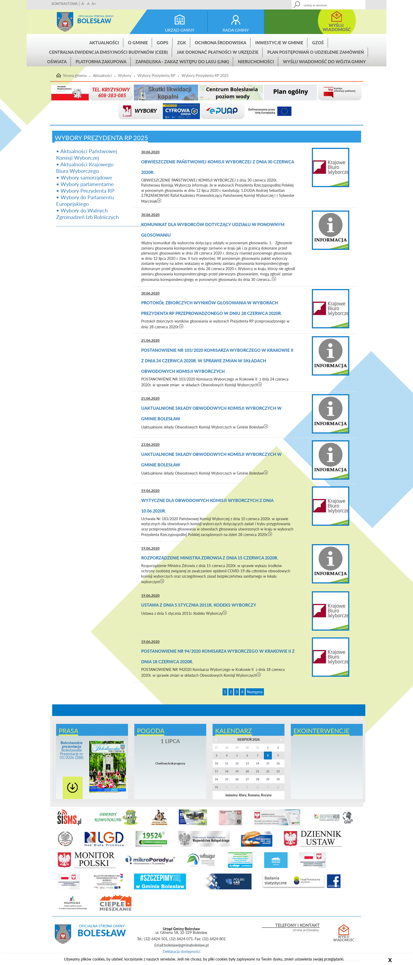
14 (257, 763)
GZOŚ (318, 42)
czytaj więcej (159, 200)
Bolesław (94, 21)
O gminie (138, 42)
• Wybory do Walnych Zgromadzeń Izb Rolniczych (87, 213)
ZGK (181, 42)
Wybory (124, 75)
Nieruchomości (256, 61)
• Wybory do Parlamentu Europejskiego (85, 200)
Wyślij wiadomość (343, 938)
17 (216, 771)
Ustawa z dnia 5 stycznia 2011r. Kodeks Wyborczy (198, 604)
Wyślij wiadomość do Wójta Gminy (324, 61)
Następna (255, 692)
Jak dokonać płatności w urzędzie (217, 52)
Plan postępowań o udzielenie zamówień (315, 52)
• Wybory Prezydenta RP (85, 190)
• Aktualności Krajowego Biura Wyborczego (85, 167)
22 (267, 771)
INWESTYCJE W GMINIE (279, 42)
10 (216, 763)
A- (83, 4)
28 (257, 779)
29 (267, 779)
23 (278, 771)
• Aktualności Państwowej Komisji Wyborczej (86, 154)
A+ (94, 4)
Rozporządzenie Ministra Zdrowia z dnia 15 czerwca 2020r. (209, 557)
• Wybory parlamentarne (85, 184)
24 (216, 779)
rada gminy (236, 29)
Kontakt (323, 3)
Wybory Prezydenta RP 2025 (205, 75)
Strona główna (65, 22)
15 (267, 763)
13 (247, 763)
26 (237, 779)
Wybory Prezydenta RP (156, 75)
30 (278, 779)
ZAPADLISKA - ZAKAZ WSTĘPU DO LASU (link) (182, 61)
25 (226, 779)
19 (237, 771)
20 (247, 771)
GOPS (162, 42)
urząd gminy (179, 29)
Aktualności (104, 42)
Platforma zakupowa (101, 61)
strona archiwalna (305, 930)
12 (237, 763)
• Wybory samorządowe (84, 177)
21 (257, 771)
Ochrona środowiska (220, 42)
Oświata (57, 61)
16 (278, 763)
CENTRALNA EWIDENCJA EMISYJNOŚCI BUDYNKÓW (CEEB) (108, 52)
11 (226, 763)
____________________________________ (98, 223)
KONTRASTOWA (65, 4)
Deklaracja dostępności (181, 951)
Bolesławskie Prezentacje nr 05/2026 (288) (71, 750)
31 (216, 787)
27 (247, 779)
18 (226, 771)
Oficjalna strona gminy (96, 16)
